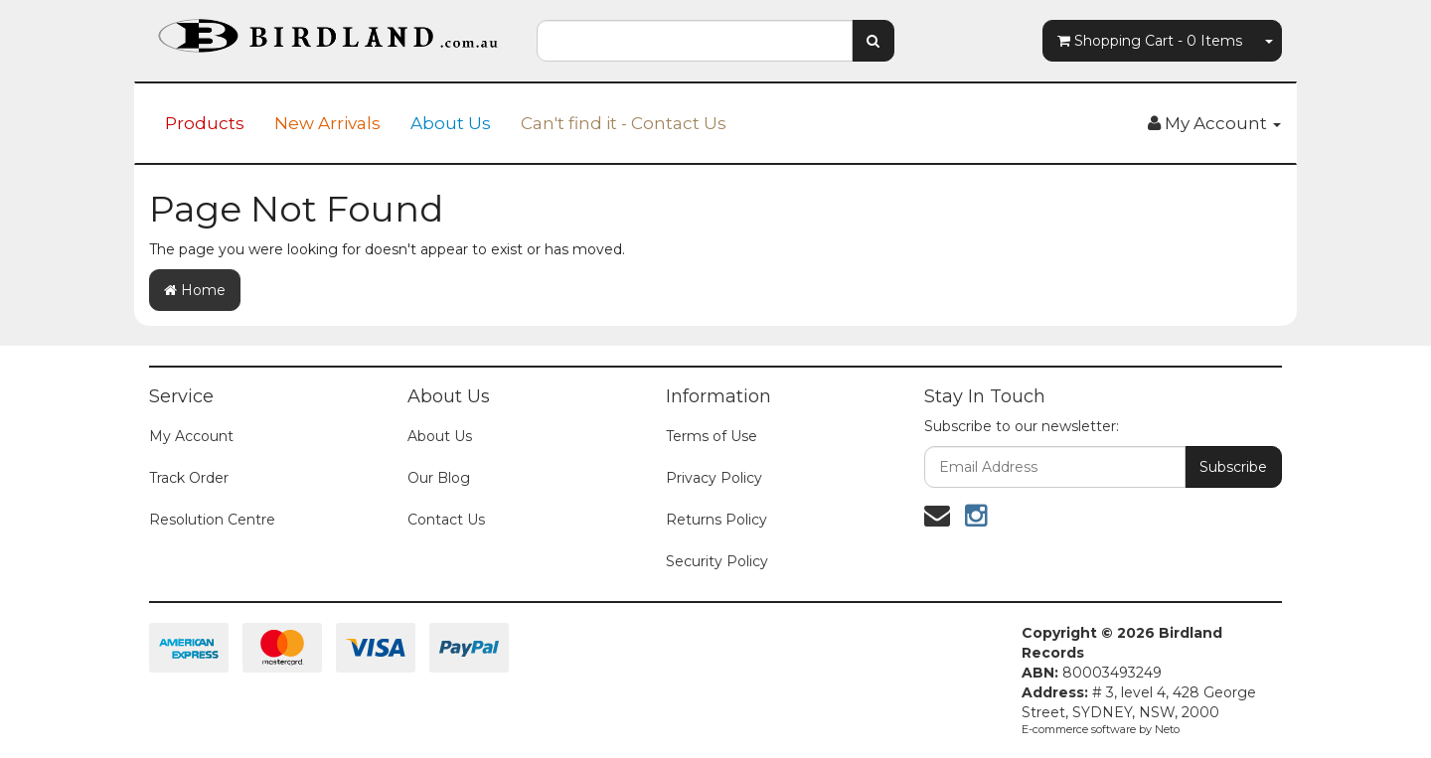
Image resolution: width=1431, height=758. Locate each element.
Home (195, 290)
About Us (450, 123)
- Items (1149, 41)
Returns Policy (716, 520)
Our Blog (438, 478)
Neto (1167, 729)
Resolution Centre (212, 520)
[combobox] (695, 41)
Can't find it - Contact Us (623, 123)
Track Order (189, 478)
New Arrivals (327, 123)
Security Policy (717, 561)
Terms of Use (711, 436)
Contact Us (446, 520)
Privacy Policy (714, 478)
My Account (191, 436)
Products (204, 123)
